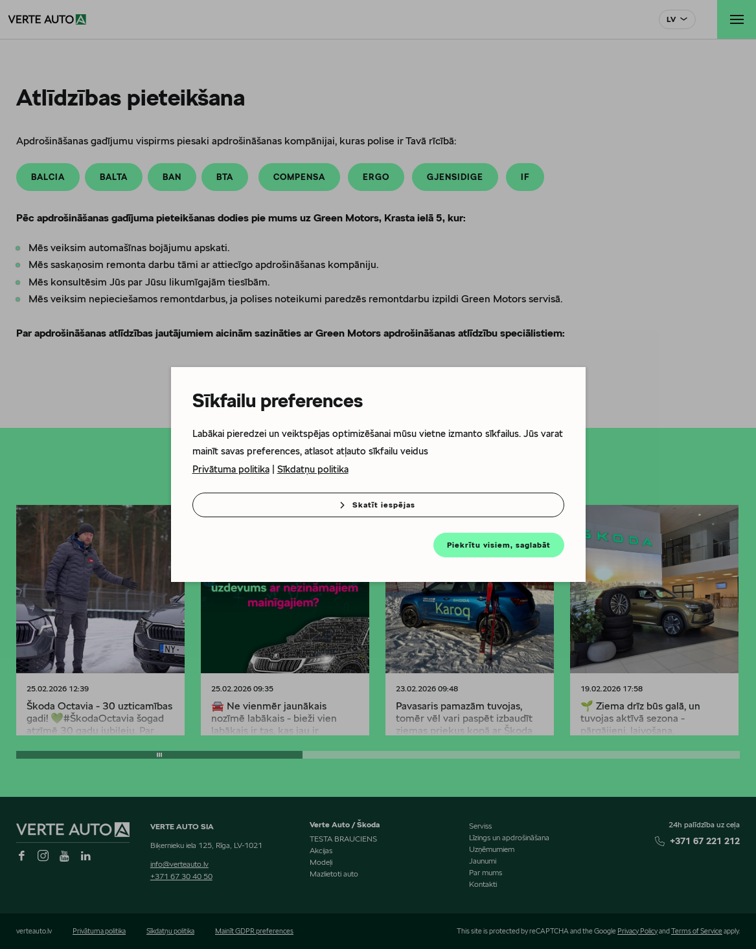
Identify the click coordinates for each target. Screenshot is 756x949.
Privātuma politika (230, 469)
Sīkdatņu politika (313, 469)
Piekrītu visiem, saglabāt (499, 545)
